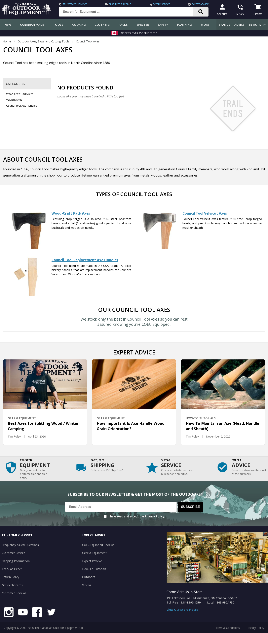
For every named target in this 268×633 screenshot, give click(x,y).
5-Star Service (161, 4)
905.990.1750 (225, 602)
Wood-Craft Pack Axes (19, 94)
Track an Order (11, 568)
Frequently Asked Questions (20, 545)
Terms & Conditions (227, 627)
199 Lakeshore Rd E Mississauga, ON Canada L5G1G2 (202, 598)
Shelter (143, 24)
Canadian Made (32, 24)
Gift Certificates (12, 584)
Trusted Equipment (74, 4)
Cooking (79, 24)
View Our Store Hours (182, 609)
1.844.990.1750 (191, 602)
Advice (239, 24)
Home (7, 41)
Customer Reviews (14, 592)
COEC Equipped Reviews (98, 545)
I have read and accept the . (137, 516)
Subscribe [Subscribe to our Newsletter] (190, 506)
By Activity (257, 24)
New (8, 24)
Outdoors (88, 576)
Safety (163, 24)
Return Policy (10, 576)
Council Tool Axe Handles (21, 105)
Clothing (102, 24)
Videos (86, 584)
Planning (184, 24)
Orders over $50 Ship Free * (139, 33)
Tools (58, 24)
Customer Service (13, 553)
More (205, 24)
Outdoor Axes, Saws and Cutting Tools (43, 41)
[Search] (200, 12)
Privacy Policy (154, 516)
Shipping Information (15, 560)
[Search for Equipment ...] (129, 12)
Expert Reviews (92, 560)
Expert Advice (200, 4)
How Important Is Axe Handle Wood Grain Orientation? (131, 426)
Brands (224, 24)
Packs (123, 24)
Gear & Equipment (94, 553)
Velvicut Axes (14, 99)
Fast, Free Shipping (119, 4)
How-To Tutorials (94, 568)
